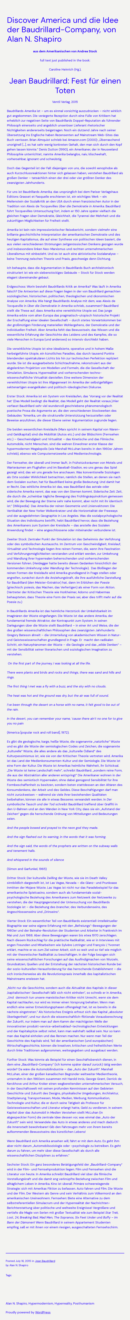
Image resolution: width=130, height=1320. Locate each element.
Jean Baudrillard (45, 1261)
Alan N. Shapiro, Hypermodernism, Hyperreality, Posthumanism (50, 1303)
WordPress (43, 1312)
